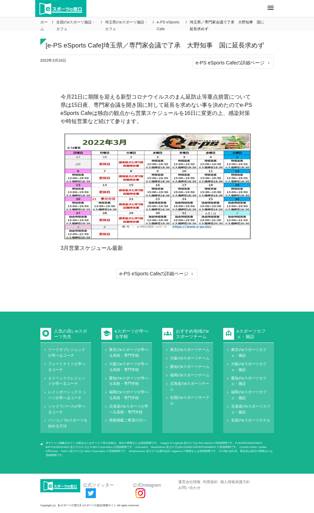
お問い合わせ (189, 488)
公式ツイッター (98, 490)
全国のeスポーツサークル (189, 400)
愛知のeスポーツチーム (189, 366)
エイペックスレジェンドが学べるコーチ (66, 381)
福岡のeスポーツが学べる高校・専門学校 (128, 395)
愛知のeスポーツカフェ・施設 (249, 381)
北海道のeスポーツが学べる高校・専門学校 (128, 409)
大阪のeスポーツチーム (189, 358)
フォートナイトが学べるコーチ (66, 367)
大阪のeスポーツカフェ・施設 (249, 367)
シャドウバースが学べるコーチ (66, 409)
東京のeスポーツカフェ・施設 (249, 352)
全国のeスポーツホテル (250, 420)
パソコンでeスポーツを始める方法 (67, 423)
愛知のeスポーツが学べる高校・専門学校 (128, 381)
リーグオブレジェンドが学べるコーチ (66, 352)
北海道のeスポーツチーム (189, 386)
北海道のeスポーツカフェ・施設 (250, 409)
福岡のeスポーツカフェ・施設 (249, 395)
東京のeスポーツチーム (189, 350)
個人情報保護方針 (235, 482)
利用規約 (210, 482)
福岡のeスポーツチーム (189, 375)
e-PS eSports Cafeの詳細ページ (233, 62)
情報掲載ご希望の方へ (127, 420)
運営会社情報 (189, 482)
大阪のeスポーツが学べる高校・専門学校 (128, 367)
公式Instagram (147, 490)
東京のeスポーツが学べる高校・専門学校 (128, 352)
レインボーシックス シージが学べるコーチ (67, 395)
